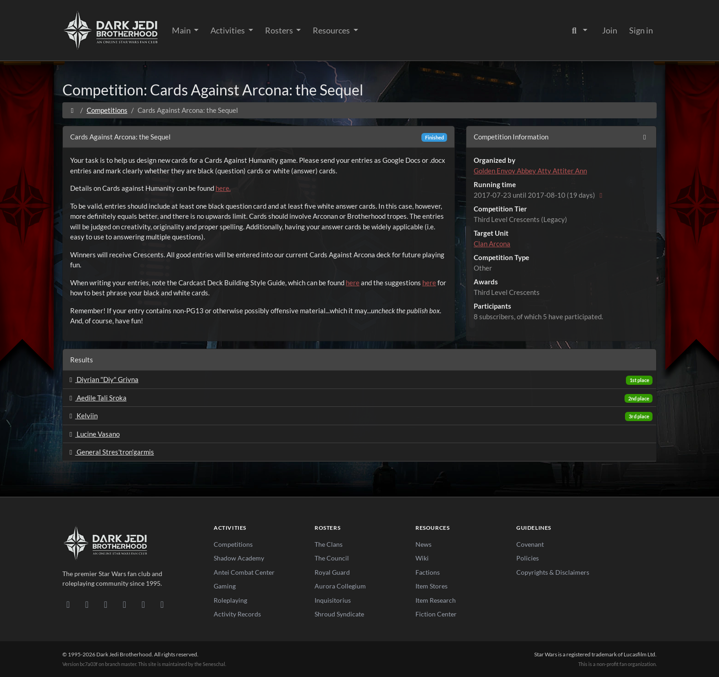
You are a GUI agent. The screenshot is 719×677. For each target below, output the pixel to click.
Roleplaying (230, 600)
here (353, 282)
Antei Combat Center (244, 572)
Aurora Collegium (340, 586)
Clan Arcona (492, 243)
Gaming (225, 586)
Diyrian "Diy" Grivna (102, 379)
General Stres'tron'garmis (110, 452)
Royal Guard (332, 572)
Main (182, 30)
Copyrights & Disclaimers (552, 572)
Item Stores (431, 586)
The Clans (329, 544)
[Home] (72, 110)
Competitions (107, 110)
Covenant (530, 544)
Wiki (422, 558)
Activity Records (237, 614)
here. (223, 188)
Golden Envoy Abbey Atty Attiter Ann (530, 170)
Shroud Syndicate (339, 614)
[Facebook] (105, 604)
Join (609, 30)
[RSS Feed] (162, 604)
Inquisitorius (333, 600)
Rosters (279, 30)
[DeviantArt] (87, 604)
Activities (228, 30)
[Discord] (68, 604)
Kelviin (82, 415)
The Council (332, 558)
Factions (427, 572)
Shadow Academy (239, 558)
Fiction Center (436, 614)
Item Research (435, 600)
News (423, 544)
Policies (527, 558)
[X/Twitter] (143, 604)
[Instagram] (124, 604)
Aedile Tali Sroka (96, 398)
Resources (332, 30)
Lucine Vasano (93, 434)
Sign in (641, 30)
